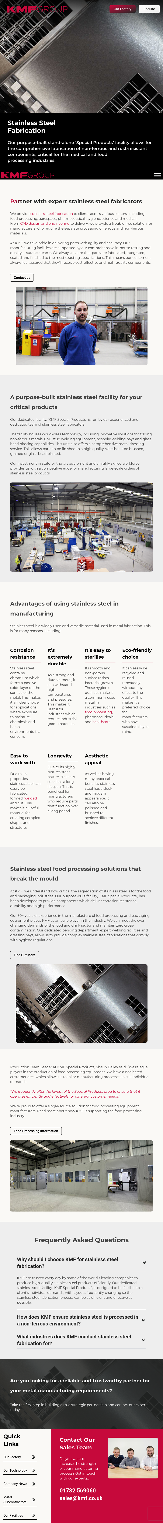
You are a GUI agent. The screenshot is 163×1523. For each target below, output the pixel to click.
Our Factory (122, 9)
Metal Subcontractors (15, 1499)
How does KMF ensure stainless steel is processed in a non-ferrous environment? (81, 1320)
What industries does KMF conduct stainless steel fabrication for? (81, 1340)
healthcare (101, 722)
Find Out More (24, 955)
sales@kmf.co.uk (81, 1498)
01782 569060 (78, 1490)
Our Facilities (13, 1515)
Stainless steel (22, 626)
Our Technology (15, 1470)
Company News (15, 1484)
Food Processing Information (36, 1131)
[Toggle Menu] (157, 175)
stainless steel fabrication (51, 214)
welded (30, 798)
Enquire (149, 9)
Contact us (22, 278)
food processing (98, 712)
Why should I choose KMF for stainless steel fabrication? (81, 1263)
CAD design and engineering (44, 224)
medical (78, 154)
